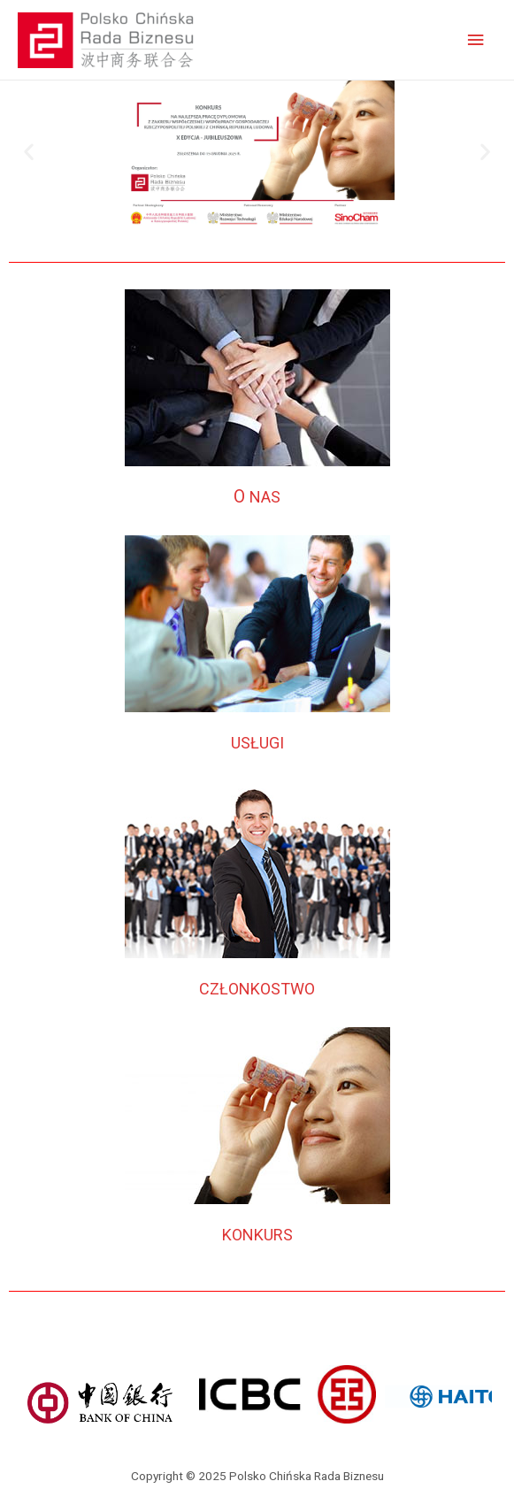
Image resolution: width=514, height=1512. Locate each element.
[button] (29, 152)
